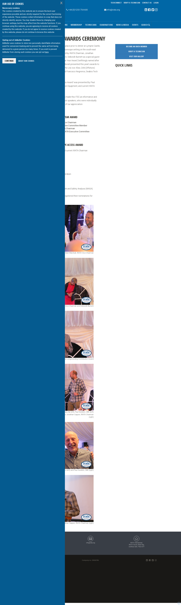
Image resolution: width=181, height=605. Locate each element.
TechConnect (116, 2)
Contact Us (147, 2)
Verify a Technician (132, 2)
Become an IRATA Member (136, 46)
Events (135, 24)
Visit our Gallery (136, 56)
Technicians (91, 24)
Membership (76, 24)
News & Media (122, 24)
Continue (9, 60)
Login (156, 2)
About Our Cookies (26, 61)
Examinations (106, 24)
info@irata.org (90, 540)
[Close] (179, 603)
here (47, 52)
